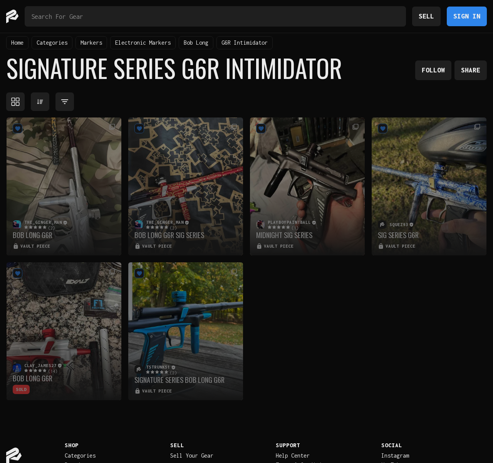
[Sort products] (40, 101)
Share (470, 70)
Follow (433, 70)
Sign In (466, 16)
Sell (426, 16)
